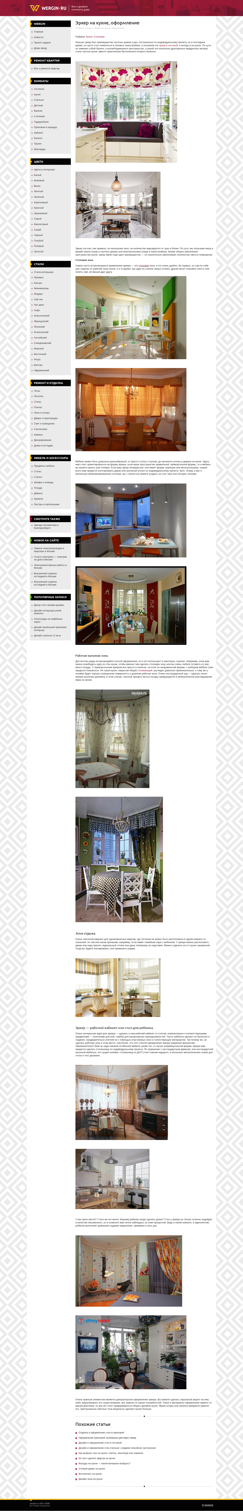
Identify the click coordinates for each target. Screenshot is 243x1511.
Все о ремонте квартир (47, 68)
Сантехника (40, 429)
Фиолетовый (41, 224)
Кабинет (38, 132)
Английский (40, 337)
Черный (38, 235)
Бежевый (39, 180)
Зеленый (39, 196)
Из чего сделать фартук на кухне (97, 1458)
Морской (39, 348)
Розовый (39, 246)
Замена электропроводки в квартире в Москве (49, 550)
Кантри (38, 283)
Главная (38, 31)
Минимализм (41, 288)
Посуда (38, 487)
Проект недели (42, 42)
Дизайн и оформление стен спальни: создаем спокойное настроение (117, 1448)
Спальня (39, 99)
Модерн (38, 293)
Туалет (38, 143)
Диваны (38, 493)
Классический (41, 315)
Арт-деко (39, 304)
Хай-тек (38, 299)
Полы (37, 390)
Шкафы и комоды (44, 482)
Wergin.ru (48, 8)
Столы (37, 471)
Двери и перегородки (46, 418)
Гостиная (39, 89)
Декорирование (42, 440)
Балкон (38, 138)
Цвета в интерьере (44, 169)
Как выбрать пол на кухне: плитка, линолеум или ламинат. (111, 1453)
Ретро (37, 359)
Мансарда (39, 149)
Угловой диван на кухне (92, 1468)
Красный (39, 207)
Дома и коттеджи (43, 445)
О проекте (207, 1505)
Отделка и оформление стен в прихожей (101, 1432)
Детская (38, 105)
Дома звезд (40, 48)
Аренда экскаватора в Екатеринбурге (46, 526)
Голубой (38, 240)
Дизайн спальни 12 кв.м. (47, 635)
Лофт (37, 310)
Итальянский (41, 332)
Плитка (38, 407)
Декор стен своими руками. (49, 605)
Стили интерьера (43, 272)
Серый (37, 218)
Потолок (38, 396)
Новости (38, 37)
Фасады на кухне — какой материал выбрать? (104, 1463)
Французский (41, 321)
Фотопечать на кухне (90, 1473)
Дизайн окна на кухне (91, 1479)
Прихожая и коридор (45, 127)
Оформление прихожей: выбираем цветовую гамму (107, 1437)
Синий (37, 229)
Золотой (38, 251)
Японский (39, 326)
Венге (37, 186)
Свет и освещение (44, 423)
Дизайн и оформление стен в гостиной (100, 1442)
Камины (38, 434)
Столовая (39, 116)
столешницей (144, 670)
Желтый (38, 191)
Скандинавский (42, 343)
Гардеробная (41, 121)
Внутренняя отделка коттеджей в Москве (45, 575)
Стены (37, 401)
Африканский (41, 370)
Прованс (38, 277)
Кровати (38, 498)
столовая (144, 265)
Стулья (38, 477)
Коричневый (41, 202)
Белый (37, 175)
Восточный (40, 354)
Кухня (37, 94)
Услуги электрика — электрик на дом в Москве (50, 558)
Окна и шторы (42, 412)
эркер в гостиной (168, 45)
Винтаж (38, 365)
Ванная (38, 110)
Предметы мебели (44, 465)
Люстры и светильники (46, 504)
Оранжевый (40, 213)
